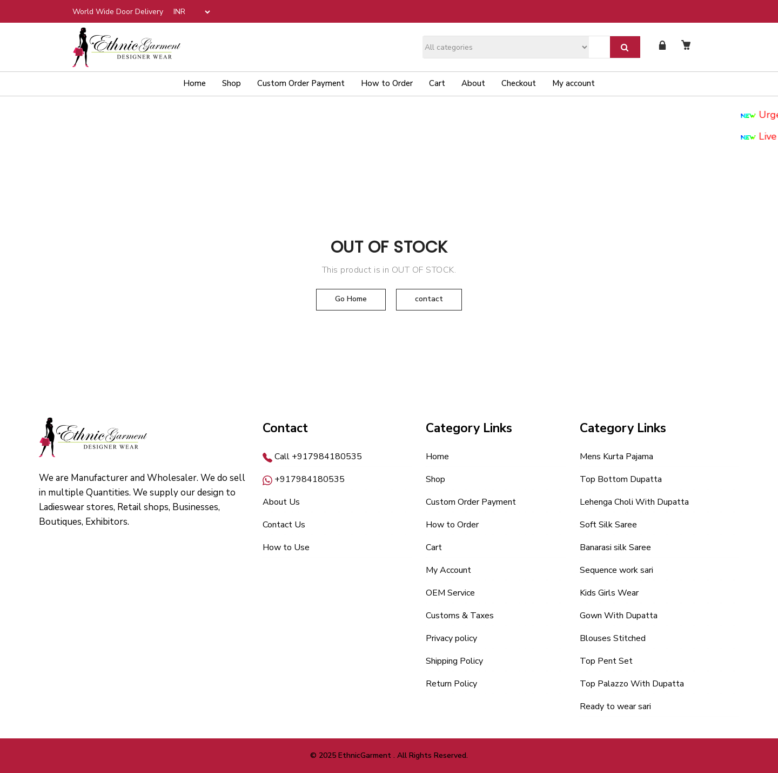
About (473, 83)
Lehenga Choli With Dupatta (634, 502)
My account (573, 83)
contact (429, 299)
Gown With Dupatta (619, 616)
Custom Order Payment (301, 83)
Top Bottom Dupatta (621, 479)
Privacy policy (451, 638)
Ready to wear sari (615, 706)
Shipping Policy (454, 661)
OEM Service (450, 593)
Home (194, 83)
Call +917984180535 (312, 457)
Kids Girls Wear (609, 593)
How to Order (387, 83)
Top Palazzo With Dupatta (632, 684)
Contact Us (284, 525)
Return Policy (451, 684)
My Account (448, 570)
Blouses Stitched (613, 638)
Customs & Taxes (460, 616)
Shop (231, 83)
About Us (281, 502)
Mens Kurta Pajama (616, 457)
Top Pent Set (606, 661)
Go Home (351, 299)
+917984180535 (304, 479)
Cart (437, 83)
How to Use (286, 547)
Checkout (518, 83)
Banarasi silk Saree (615, 547)
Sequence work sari (616, 570)
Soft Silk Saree (608, 525)
